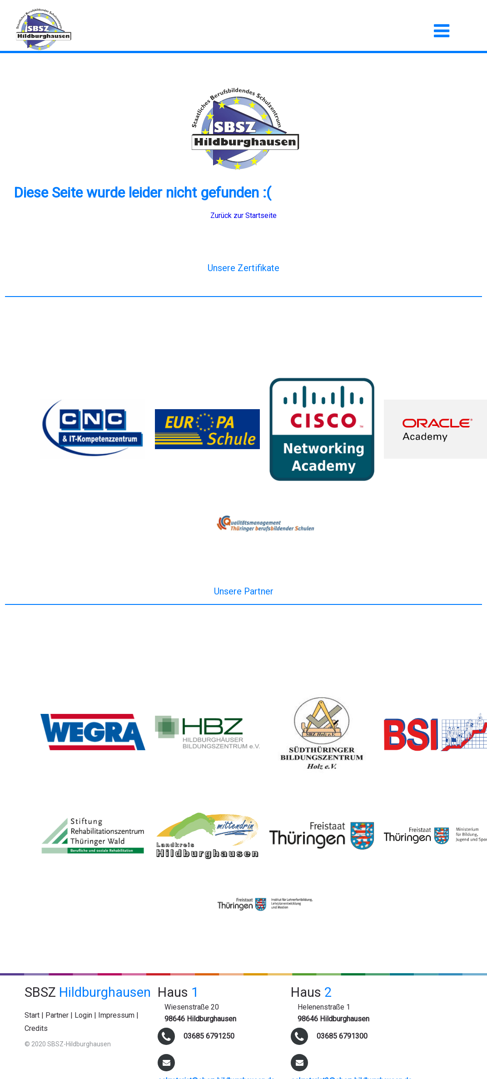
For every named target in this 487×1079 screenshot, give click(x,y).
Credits (36, 1028)
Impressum (116, 1015)
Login (83, 1015)
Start (32, 1015)
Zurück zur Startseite (243, 215)
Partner (57, 1015)
